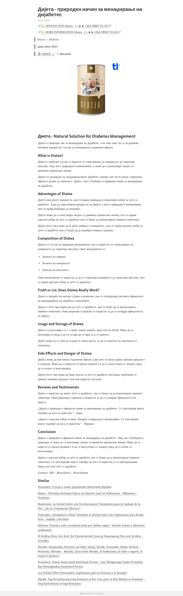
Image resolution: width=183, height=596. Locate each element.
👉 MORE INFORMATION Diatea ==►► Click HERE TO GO (79, 32)
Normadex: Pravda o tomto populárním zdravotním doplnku (74, 487)
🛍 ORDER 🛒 (46, 54)
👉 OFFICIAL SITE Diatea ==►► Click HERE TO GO (74, 26)
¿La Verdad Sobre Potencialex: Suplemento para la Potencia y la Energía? (82, 572)
